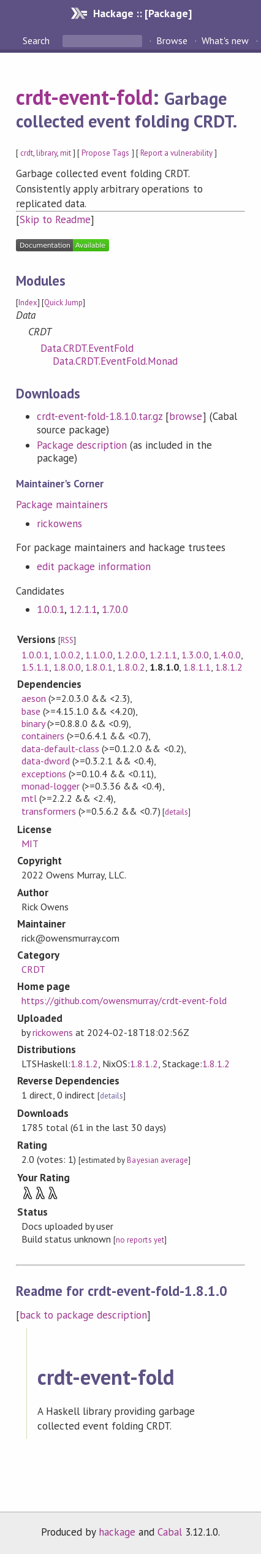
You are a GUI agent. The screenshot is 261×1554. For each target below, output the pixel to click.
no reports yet (140, 1240)
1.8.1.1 (197, 667)
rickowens (59, 523)
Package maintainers (62, 504)
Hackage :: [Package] (142, 13)
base (30, 711)
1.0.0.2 (67, 655)
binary (33, 723)
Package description (82, 445)
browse (185, 416)
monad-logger (50, 786)
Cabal (169, 1532)
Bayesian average (157, 1160)
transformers (48, 811)
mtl (29, 798)
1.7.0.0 (115, 609)
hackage (117, 1532)
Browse (171, 40)
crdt (26, 153)
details (176, 812)
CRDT (33, 969)
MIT (30, 843)
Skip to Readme (55, 219)
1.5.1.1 (35, 667)
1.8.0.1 (99, 667)
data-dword (45, 761)
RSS (67, 640)
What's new (225, 40)
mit (65, 153)
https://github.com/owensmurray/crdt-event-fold (124, 1000)
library (46, 153)
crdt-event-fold (84, 96)
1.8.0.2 (131, 667)
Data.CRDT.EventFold (87, 348)
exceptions (43, 773)
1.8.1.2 (229, 667)
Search (37, 40)
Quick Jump (63, 302)
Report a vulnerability (176, 153)
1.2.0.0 (131, 655)
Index (27, 302)
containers (42, 735)
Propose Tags (105, 153)
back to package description (84, 1315)
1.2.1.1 (83, 609)
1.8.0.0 (67, 667)
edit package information (94, 566)
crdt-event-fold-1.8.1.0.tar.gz (100, 416)
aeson (33, 698)
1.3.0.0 (195, 655)
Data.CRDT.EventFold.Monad (115, 361)
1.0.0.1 (50, 609)
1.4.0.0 (227, 655)
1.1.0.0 (99, 655)
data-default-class (60, 748)
